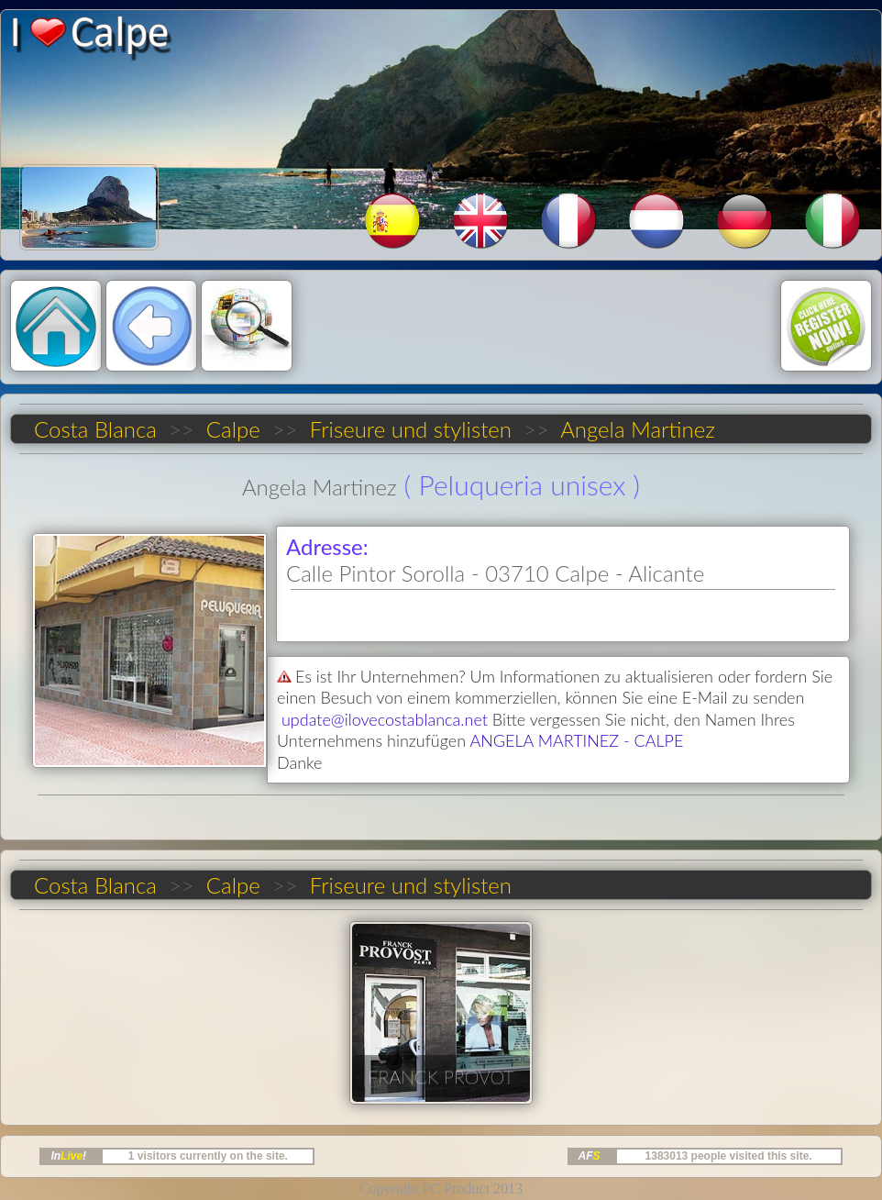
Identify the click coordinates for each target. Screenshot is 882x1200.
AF (590, 1156)
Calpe (233, 429)
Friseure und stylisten (410, 429)
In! (68, 1156)
